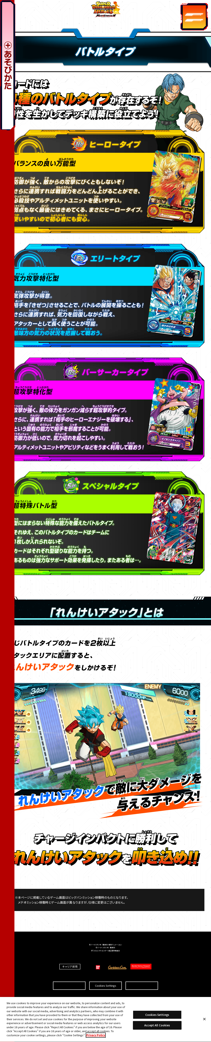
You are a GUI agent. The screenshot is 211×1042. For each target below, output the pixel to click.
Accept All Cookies (157, 1027)
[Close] (204, 1020)
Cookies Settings (105, 978)
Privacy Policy (95, 1037)
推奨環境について (69, 978)
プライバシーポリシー (141, 978)
